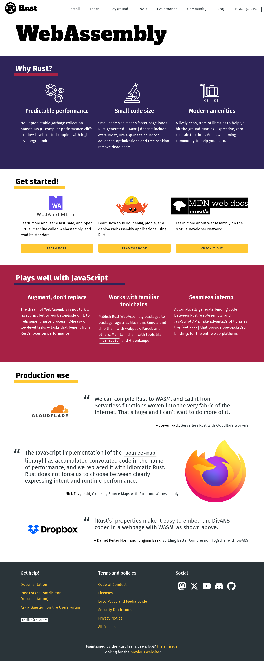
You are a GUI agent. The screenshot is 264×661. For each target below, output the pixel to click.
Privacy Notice (110, 618)
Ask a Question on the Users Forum (50, 607)
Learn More (57, 248)
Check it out (212, 248)
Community (196, 9)
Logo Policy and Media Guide (122, 601)
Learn (94, 9)
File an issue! (167, 645)
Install (74, 9)
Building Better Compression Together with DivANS (205, 540)
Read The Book (134, 248)
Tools (142, 9)
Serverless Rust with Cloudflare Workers (214, 425)
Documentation (34, 584)
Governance (167, 9)
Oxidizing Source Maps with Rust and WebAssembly (135, 493)
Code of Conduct (112, 584)
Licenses (105, 592)
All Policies (107, 626)
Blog (220, 9)
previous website (145, 651)
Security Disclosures (115, 609)
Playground (118, 9)
